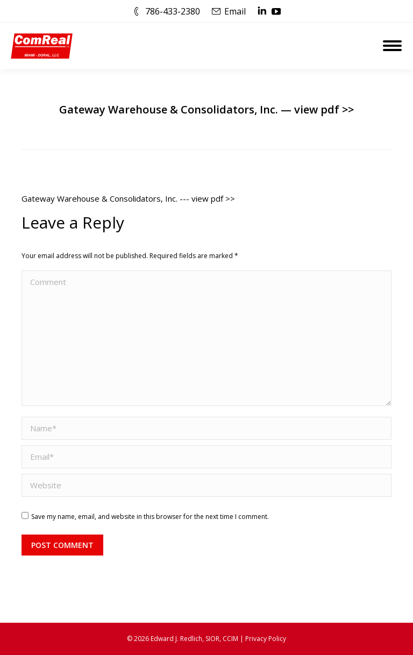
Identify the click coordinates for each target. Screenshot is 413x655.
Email (235, 11)
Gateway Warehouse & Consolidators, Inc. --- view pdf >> (128, 198)
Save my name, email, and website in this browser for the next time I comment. (150, 516)
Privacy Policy (265, 638)
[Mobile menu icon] (392, 45)
